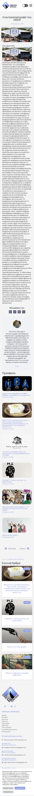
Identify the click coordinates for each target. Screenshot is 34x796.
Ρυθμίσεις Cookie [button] (8, 788)
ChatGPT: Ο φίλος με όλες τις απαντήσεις (14, 481)
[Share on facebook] (10, 311)
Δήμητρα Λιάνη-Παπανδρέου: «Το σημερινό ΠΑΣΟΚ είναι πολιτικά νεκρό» (15, 508)
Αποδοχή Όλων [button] (20, 788)
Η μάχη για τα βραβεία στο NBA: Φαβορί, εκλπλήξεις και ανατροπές (16, 394)
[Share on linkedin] (23, 311)
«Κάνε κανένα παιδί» (10, 535)
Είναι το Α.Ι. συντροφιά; (17, 647)
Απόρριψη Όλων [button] (8, 792)
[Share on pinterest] (19, 311)
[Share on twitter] (14, 311)
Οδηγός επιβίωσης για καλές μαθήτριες (17, 674)
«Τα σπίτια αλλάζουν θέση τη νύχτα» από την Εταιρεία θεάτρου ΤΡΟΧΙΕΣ (16, 453)
